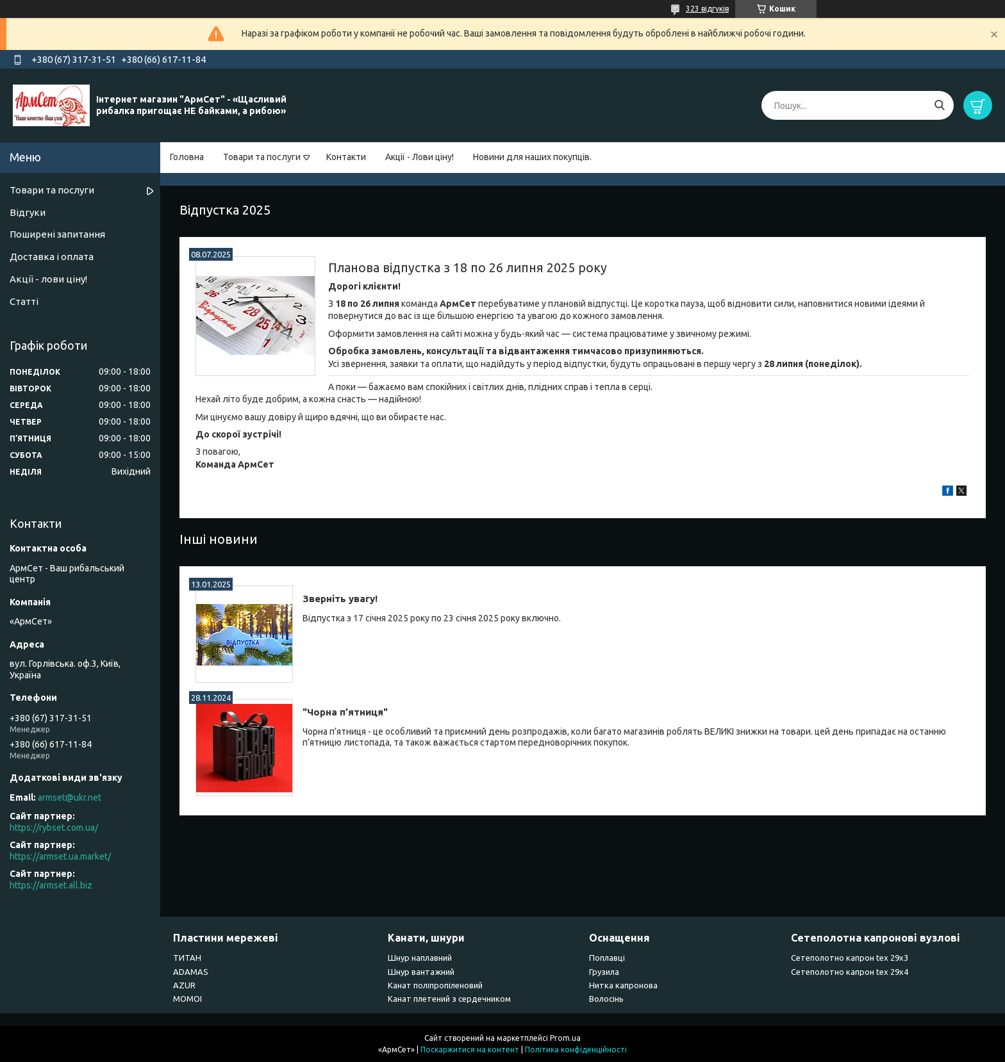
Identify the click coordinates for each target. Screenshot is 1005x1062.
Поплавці (607, 957)
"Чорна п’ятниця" (345, 712)
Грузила (604, 971)
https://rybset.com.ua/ (54, 827)
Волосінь (606, 998)
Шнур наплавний (420, 957)
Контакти (346, 157)
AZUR (184, 985)
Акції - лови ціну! (48, 279)
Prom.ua (565, 1038)
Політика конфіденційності (576, 1049)
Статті (24, 301)
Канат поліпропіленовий (435, 985)
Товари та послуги (262, 157)
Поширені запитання (57, 234)
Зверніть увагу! (340, 598)
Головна (187, 157)
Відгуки (28, 212)
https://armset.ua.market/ (60, 856)
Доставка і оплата (52, 256)
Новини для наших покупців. (532, 157)
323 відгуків (707, 8)
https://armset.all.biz (51, 885)
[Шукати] (939, 105)
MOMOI (187, 998)
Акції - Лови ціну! (419, 157)
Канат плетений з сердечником (449, 998)
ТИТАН (187, 957)
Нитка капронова (623, 985)
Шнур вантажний (421, 971)
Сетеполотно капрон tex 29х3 (849, 957)
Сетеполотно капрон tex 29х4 (849, 971)
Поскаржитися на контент (469, 1049)
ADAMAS (190, 971)
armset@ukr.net (69, 797)
